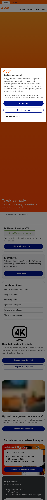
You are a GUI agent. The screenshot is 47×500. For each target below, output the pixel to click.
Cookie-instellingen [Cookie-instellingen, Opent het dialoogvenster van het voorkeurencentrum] (12, 116)
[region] (23, 95)
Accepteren (23, 103)
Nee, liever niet (23, 110)
